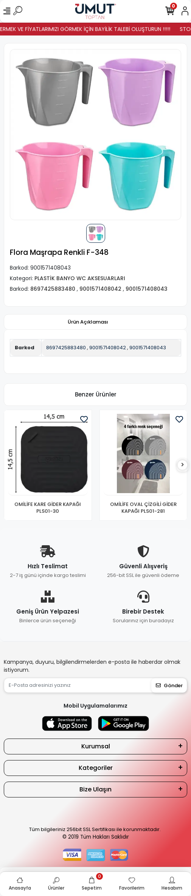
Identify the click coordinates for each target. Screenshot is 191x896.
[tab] (88, 322)
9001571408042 (107, 347)
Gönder (169, 685)
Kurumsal (95, 746)
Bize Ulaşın (95, 789)
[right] (183, 465)
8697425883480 (66, 347)
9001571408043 (147, 347)
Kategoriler (96, 767)
